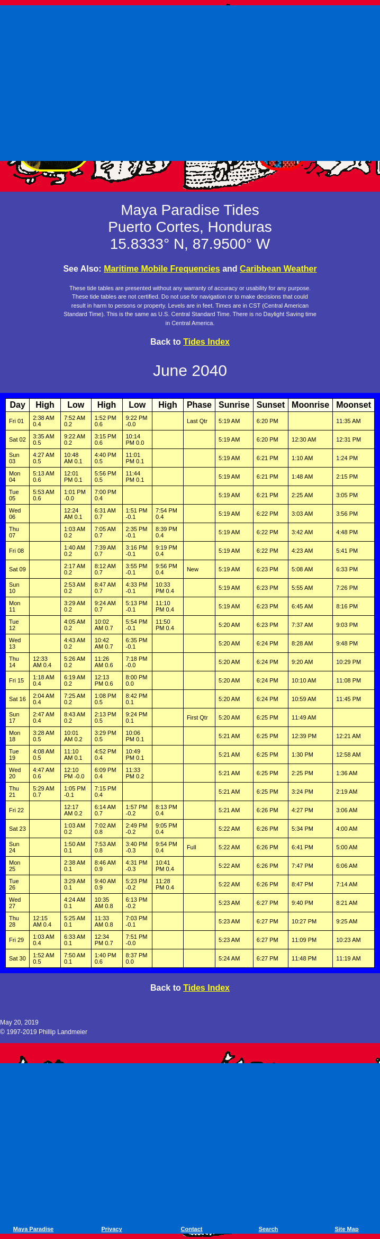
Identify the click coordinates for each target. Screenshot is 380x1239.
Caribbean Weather (278, 268)
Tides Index (206, 341)
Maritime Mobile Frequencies (162, 268)
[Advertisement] (192, 81)
